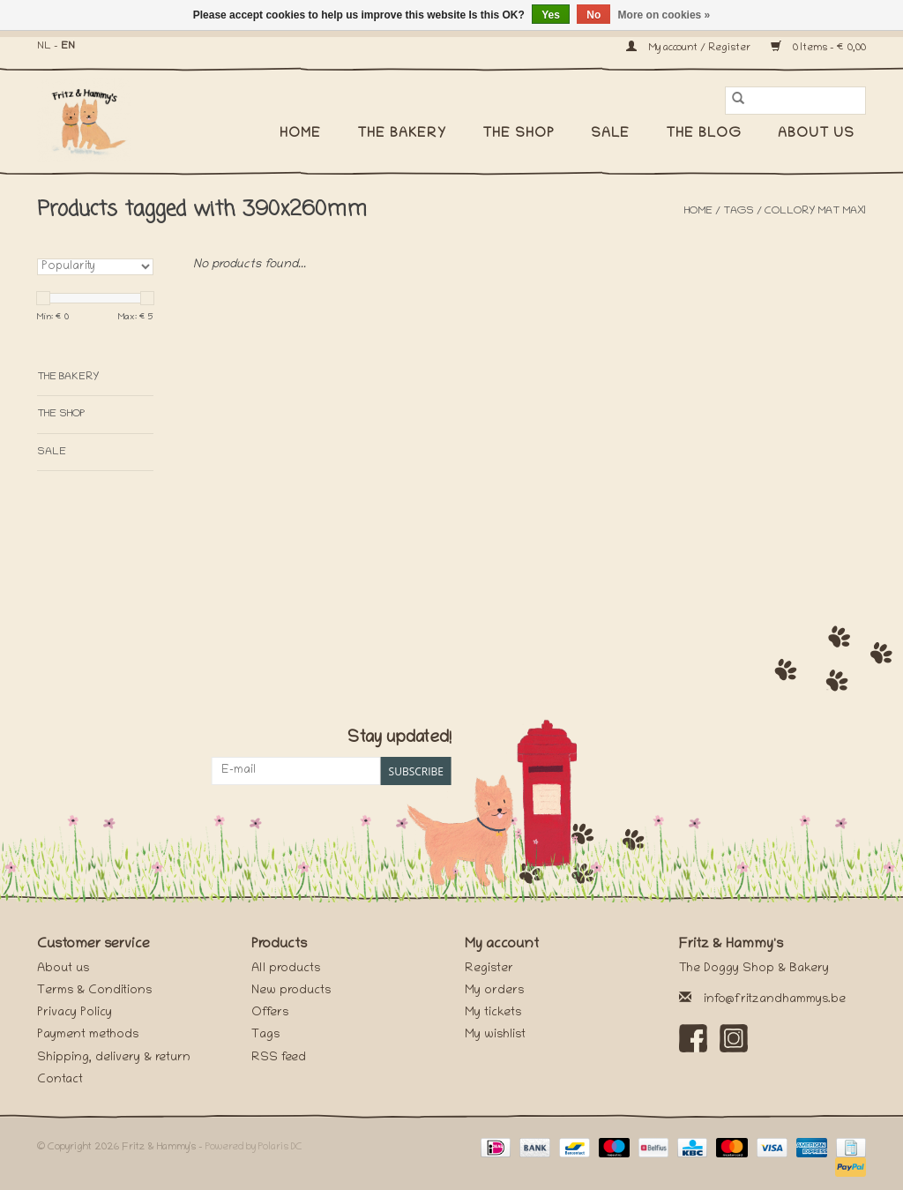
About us (816, 134)
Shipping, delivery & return (113, 1058)
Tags (738, 211)
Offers (269, 1013)
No (593, 15)
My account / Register (689, 48)
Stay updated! (399, 739)
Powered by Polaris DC (253, 1147)
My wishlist (495, 1035)
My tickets (493, 1013)
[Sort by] (95, 266)
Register (489, 969)
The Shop (518, 134)
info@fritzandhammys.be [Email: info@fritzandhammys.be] (775, 1000)
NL (44, 46)
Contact (60, 1080)
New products (291, 991)
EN (68, 46)
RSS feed (278, 1058)
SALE (610, 134)
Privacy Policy (74, 1013)
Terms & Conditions (94, 991)
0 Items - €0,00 (818, 48)
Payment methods (87, 1035)
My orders (494, 991)
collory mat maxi (815, 211)
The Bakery (401, 134)
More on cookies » (664, 15)
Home (300, 134)
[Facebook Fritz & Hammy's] (693, 1038)
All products (285, 969)
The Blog (704, 134)
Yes (550, 15)
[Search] (795, 100)
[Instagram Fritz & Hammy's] (734, 1038)
